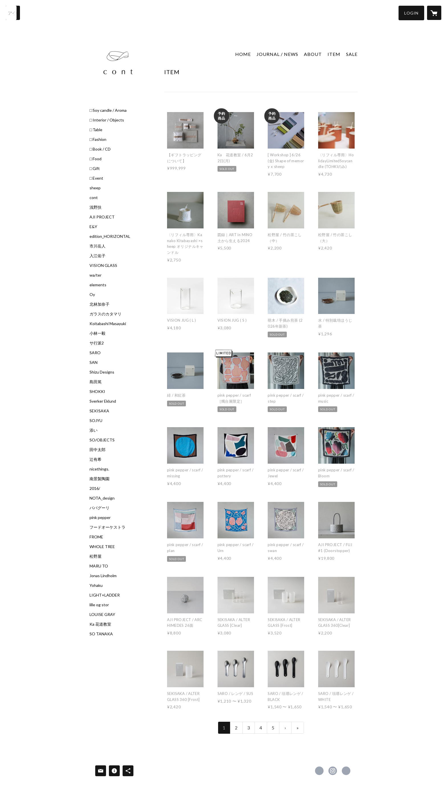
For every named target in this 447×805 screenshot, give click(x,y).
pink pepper (100, 518)
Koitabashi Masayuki (108, 324)
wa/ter (95, 275)
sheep (95, 188)
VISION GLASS (103, 265)
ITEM (334, 54)
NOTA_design (102, 498)
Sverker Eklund (103, 401)
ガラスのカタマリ (105, 314)
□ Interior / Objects (107, 120)
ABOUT (313, 54)
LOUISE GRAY (102, 615)
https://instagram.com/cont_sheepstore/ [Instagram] (332, 771)
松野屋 (95, 556)
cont (94, 198)
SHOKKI (97, 392)
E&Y (93, 227)
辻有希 (95, 459)
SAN (93, 362)
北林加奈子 (99, 304)
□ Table (96, 130)
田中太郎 (97, 450)
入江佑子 (97, 256)
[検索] (13, 13)
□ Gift (95, 169)
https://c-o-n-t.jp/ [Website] (346, 771)
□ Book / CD (100, 149)
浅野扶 (95, 207)
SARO (95, 353)
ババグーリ (99, 508)
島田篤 (95, 382)
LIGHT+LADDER (105, 595)
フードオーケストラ (107, 527)
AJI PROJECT (102, 217)
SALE (351, 54)
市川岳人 (97, 246)
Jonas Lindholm (103, 576)
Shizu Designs (102, 372)
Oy (92, 295)
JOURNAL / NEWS (277, 54)
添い (93, 430)
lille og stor (99, 605)
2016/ (95, 488)
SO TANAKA (101, 634)
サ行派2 (97, 343)
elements (98, 285)
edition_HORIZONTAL (110, 236)
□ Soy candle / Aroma (108, 110)
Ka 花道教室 (100, 624)
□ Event (96, 178)
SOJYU (96, 421)
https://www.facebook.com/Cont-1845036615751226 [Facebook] (319, 771)
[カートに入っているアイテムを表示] (434, 13)
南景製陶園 (99, 479)
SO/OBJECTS (102, 440)
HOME (243, 54)
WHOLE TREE (102, 547)
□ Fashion (98, 139)
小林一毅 (97, 333)
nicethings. (99, 469)
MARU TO (99, 566)
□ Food (95, 159)
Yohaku (96, 585)
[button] (411, 13)
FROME (96, 537)
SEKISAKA (99, 411)
